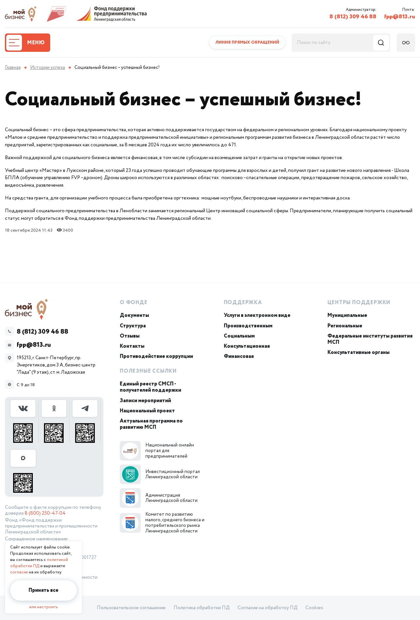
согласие (19, 572)
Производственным (248, 326)
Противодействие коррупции (156, 356)
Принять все (43, 590)
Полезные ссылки (148, 371)
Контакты (132, 346)
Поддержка (243, 302)
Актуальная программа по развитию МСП (151, 424)
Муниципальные (347, 315)
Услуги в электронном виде (257, 315)
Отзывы (129, 336)
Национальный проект (147, 411)
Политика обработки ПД (202, 608)
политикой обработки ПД (39, 563)
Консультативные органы (358, 352)
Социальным (239, 336)
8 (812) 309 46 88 (352, 16)
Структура (133, 326)
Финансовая (239, 356)
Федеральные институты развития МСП (369, 339)
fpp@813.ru (399, 16)
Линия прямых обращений (247, 42)
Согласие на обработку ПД (268, 608)
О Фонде (134, 302)
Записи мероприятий (145, 401)
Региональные (344, 326)
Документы (134, 315)
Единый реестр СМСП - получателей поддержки (150, 387)
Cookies (314, 608)
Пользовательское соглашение (131, 608)
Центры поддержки (358, 302)
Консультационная (247, 346)
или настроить (43, 607)
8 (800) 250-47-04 (45, 513)
